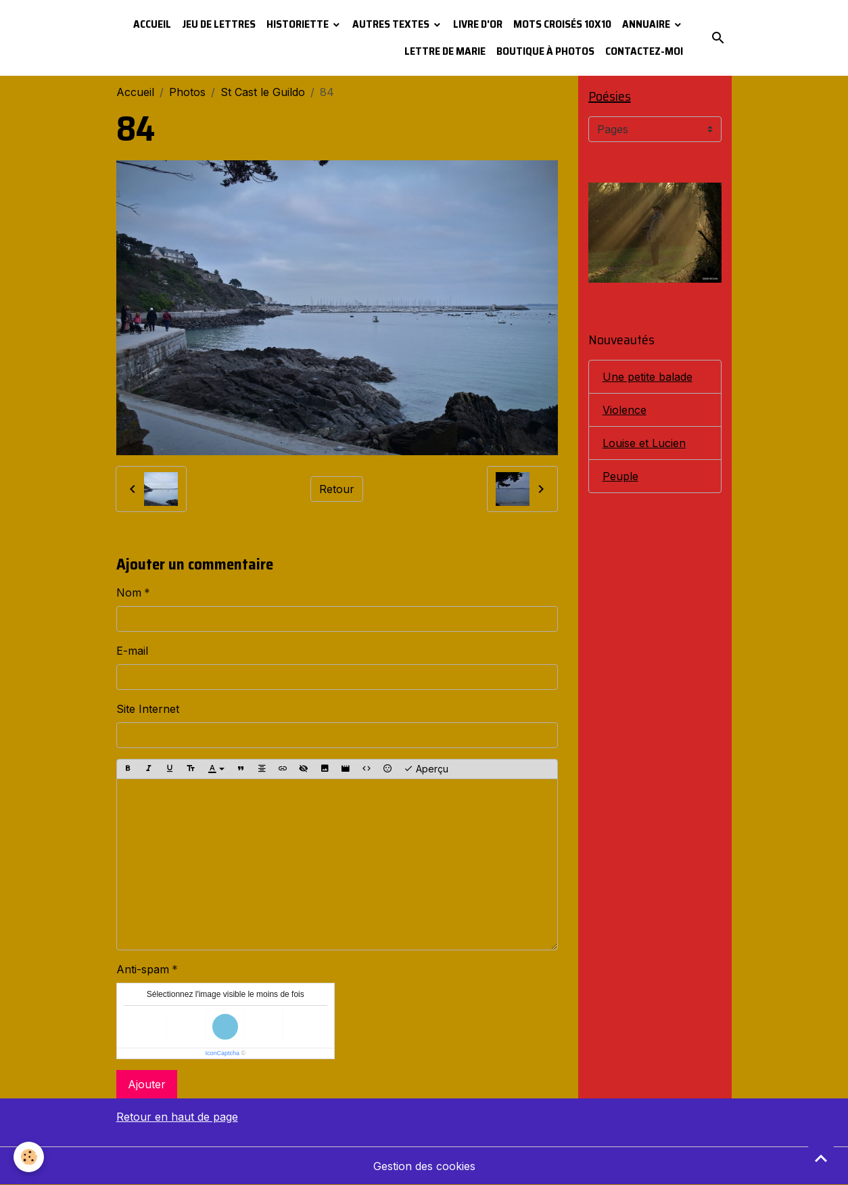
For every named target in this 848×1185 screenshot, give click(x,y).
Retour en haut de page (177, 1116)
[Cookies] (29, 1157)
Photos (187, 92)
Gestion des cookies (424, 1166)
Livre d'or (477, 24)
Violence (624, 410)
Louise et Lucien (644, 443)
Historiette (298, 24)
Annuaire (647, 24)
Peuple (620, 476)
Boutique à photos (545, 51)
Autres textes (391, 24)
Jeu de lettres (219, 24)
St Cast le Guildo (262, 92)
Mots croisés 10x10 (562, 24)
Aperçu (426, 769)
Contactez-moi (644, 51)
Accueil (152, 24)
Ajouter (147, 1084)
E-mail (132, 650)
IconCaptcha (222, 1053)
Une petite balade (647, 377)
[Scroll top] (821, 1158)
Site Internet (147, 709)
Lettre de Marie (445, 51)
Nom (128, 592)
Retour (336, 489)
